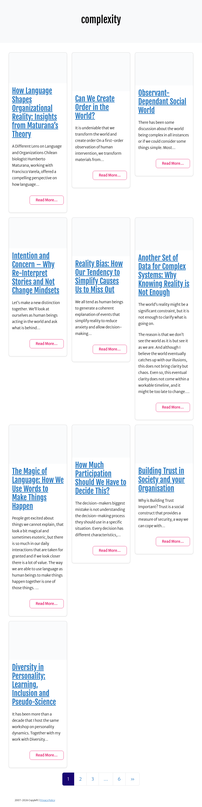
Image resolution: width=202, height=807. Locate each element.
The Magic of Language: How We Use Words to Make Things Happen (38, 489)
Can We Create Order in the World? (95, 107)
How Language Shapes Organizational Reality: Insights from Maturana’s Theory (35, 112)
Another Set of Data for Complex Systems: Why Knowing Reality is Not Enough (163, 275)
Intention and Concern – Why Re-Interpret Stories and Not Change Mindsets (35, 273)
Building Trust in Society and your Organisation (161, 479)
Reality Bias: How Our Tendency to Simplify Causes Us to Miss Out (99, 276)
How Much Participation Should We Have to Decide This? (100, 477)
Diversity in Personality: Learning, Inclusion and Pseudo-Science (34, 685)
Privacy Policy (47, 800)
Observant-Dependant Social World (162, 101)
